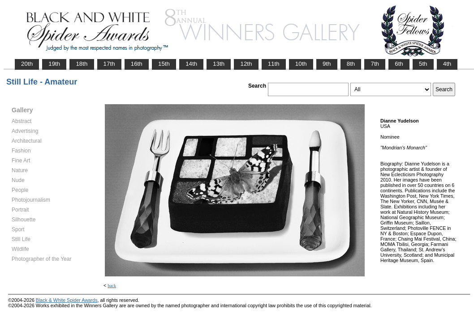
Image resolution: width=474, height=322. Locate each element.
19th (54, 63)
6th (399, 63)
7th (375, 63)
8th (351, 63)
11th (273, 63)
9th (327, 63)
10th (301, 63)
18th (81, 63)
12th (246, 63)
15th (164, 63)
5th (423, 63)
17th (109, 63)
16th (136, 63)
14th (191, 63)
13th (218, 63)
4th (447, 63)
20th (27, 63)
